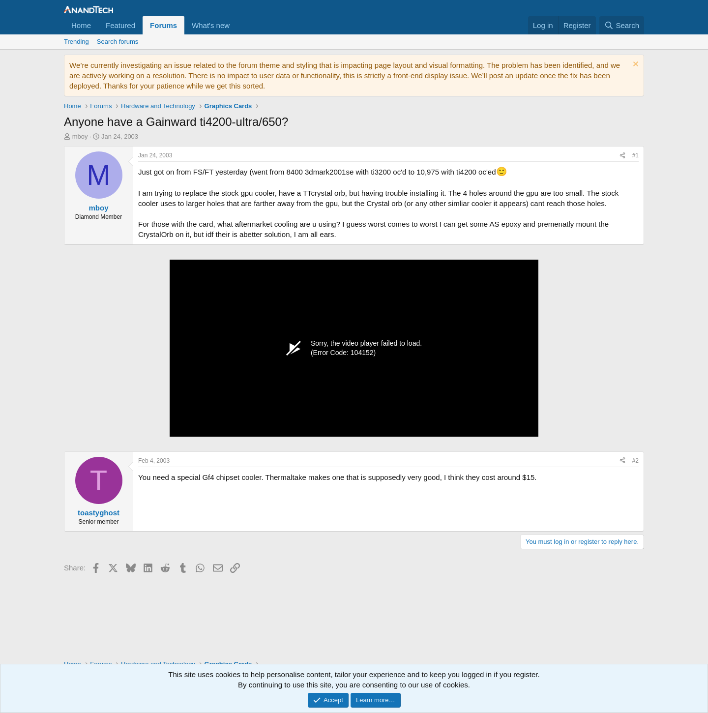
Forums (163, 25)
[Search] (621, 25)
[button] (237, 25)
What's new (211, 25)
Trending (76, 41)
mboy (80, 136)
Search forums (118, 41)
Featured (120, 25)
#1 (635, 155)
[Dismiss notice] (634, 65)
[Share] (622, 155)
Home (81, 25)
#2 (635, 460)
